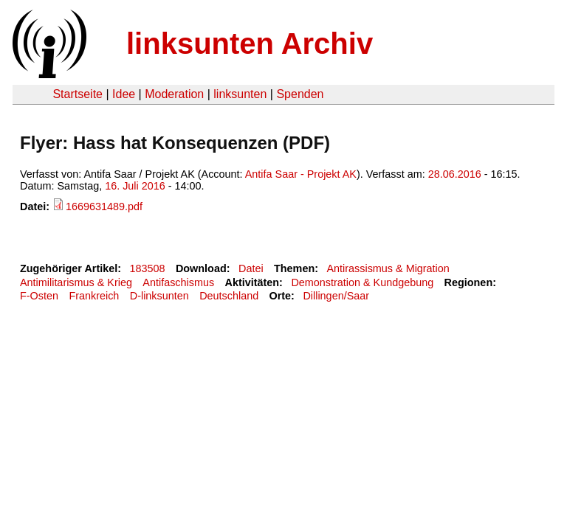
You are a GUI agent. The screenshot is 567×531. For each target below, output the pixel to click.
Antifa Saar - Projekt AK (301, 174)
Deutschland (228, 296)
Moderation (174, 94)
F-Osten (39, 296)
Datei (251, 268)
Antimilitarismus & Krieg (76, 282)
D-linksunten (159, 296)
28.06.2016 (454, 174)
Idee (123, 94)
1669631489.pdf (104, 206)
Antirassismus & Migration (387, 268)
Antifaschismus (178, 282)
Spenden (299, 94)
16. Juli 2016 (135, 186)
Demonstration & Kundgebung (362, 282)
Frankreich (94, 296)
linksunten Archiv (249, 43)
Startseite (77, 94)
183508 (147, 268)
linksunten (240, 94)
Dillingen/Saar (336, 296)
